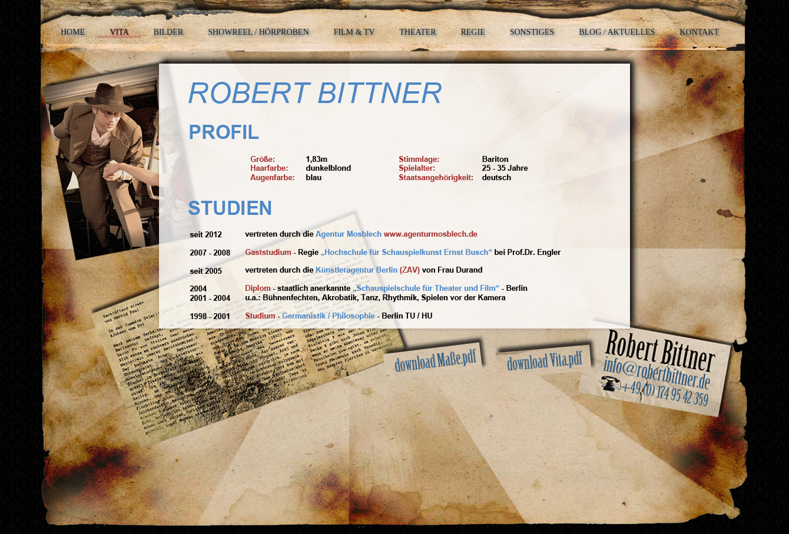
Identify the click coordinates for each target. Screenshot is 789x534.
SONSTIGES (532, 32)
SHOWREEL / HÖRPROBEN (258, 32)
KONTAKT (699, 32)
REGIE (472, 32)
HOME (73, 32)
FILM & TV (354, 32)
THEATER (417, 32)
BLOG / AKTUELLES (617, 32)
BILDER (169, 32)
